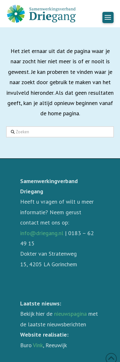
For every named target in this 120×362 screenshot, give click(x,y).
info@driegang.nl (41, 233)
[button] (108, 17)
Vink (38, 345)
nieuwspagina (70, 313)
